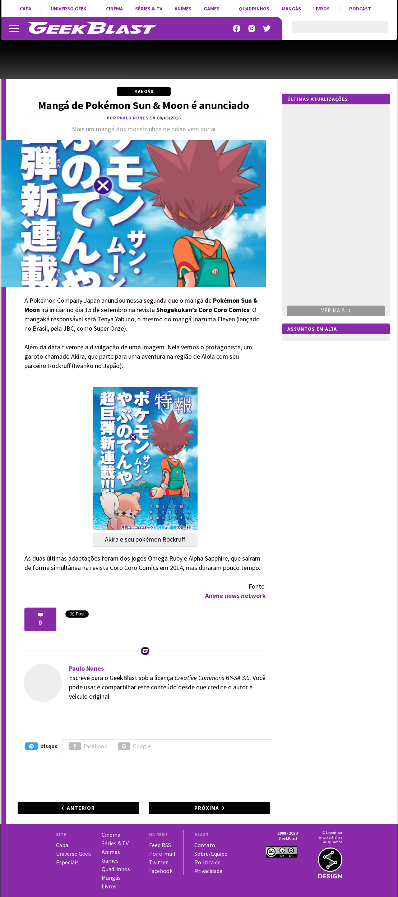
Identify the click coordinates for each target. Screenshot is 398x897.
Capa (25, 8)
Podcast (360, 8)
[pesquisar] (334, 31)
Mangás (291, 8)
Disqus (41, 746)
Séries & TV (148, 8)
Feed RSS (160, 845)
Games (211, 8)
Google (134, 746)
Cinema (114, 8)
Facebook (88, 746)
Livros (321, 8)
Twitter (158, 862)
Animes (183, 8)
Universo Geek (69, 8)
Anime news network (235, 595)
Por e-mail (162, 853)
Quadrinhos (254, 8)
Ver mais (336, 310)
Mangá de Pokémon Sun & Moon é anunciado (143, 105)
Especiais (67, 862)
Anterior (81, 807)
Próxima (206, 807)
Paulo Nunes (86, 668)
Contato (204, 845)
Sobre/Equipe (210, 853)
